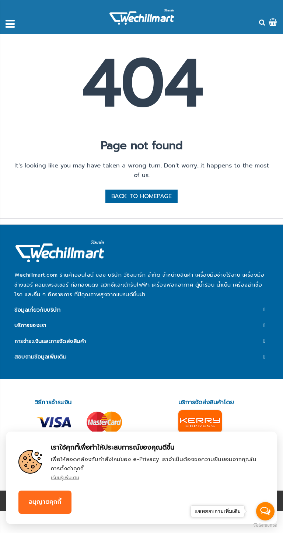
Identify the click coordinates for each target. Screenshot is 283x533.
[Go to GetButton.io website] (265, 525)
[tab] (141, 310)
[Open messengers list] (265, 511)
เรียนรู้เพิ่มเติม (65, 477)
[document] (141, 478)
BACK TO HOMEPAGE (141, 196)
